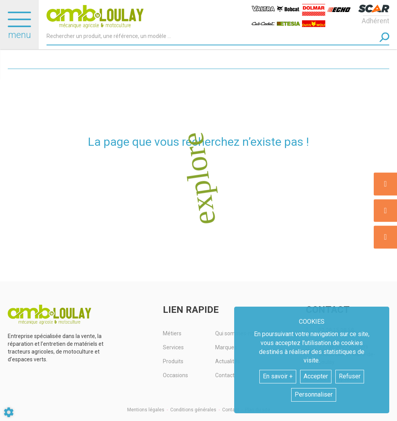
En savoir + (278, 376)
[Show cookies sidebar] (9, 412)
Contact (230, 409)
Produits (173, 361)
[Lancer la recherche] (384, 37)
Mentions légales (145, 409)
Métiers (172, 333)
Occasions (175, 375)
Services (173, 347)
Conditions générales (193, 409)
